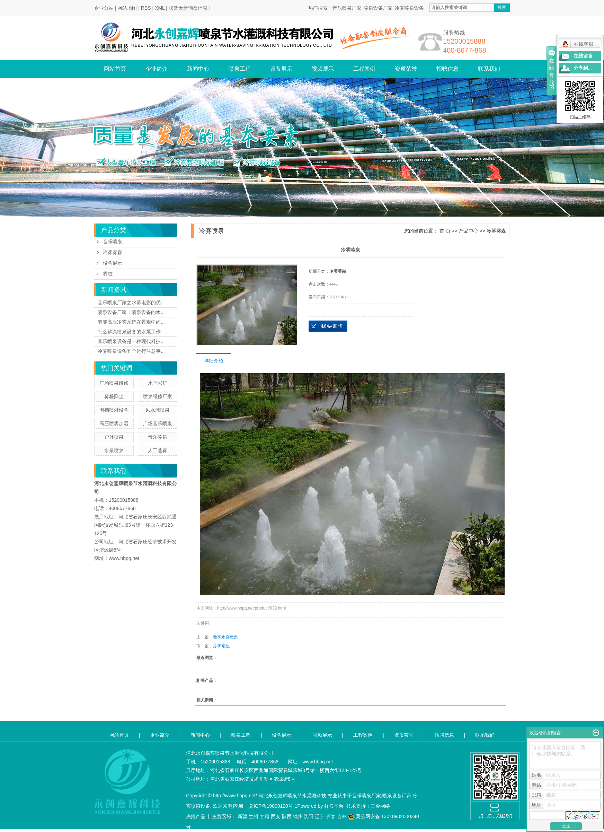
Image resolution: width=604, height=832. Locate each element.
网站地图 (127, 8)
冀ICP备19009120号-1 (273, 806)
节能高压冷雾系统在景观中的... (131, 322)
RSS (146, 8)
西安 (276, 816)
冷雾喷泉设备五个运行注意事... (131, 351)
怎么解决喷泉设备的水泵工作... (131, 331)
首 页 (445, 231)
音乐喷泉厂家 (347, 8)
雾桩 (108, 274)
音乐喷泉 (112, 241)
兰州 (253, 816)
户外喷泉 (114, 437)
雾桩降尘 (114, 396)
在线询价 (328, 326)
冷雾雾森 (112, 252)
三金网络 (380, 806)
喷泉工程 (240, 69)
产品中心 (468, 231)
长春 (331, 816)
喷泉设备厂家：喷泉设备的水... (131, 312)
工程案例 (364, 69)
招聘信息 (447, 69)
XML (160, 8)
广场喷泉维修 (113, 383)
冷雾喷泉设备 (409, 8)
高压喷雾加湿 (113, 423)
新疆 (242, 816)
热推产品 (195, 816)
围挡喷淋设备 (113, 410)
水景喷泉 (114, 450)
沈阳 (308, 816)
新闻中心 (198, 69)
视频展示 (323, 69)
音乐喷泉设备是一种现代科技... (131, 341)
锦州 (298, 816)
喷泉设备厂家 (378, 8)
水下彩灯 (157, 383)
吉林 (342, 816)
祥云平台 (334, 806)
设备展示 (281, 69)
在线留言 (583, 56)
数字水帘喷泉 (225, 637)
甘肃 (264, 816)
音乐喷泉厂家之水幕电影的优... (131, 302)
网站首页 (115, 69)
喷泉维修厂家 (157, 396)
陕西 (287, 816)
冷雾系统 (221, 646)
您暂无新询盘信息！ (190, 8)
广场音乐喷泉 (157, 423)
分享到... (583, 68)
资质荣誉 (406, 69)
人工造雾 (157, 450)
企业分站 (104, 8)
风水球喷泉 (157, 410)
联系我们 (489, 69)
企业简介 (156, 69)
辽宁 (320, 816)
